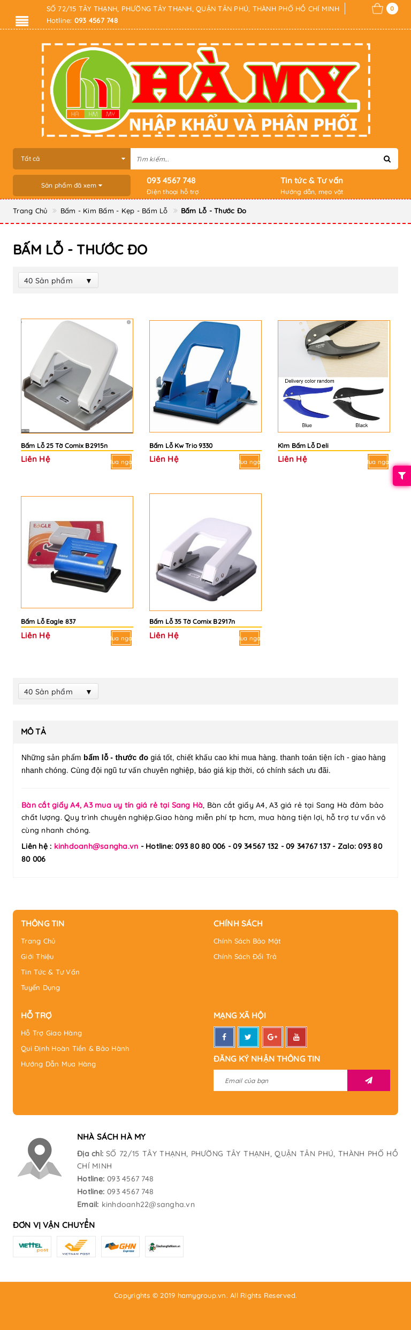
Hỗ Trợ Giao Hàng (51, 1033)
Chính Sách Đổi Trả (245, 956)
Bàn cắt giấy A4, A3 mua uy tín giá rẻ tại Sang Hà (112, 805)
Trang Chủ (38, 941)
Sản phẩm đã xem (71, 185)
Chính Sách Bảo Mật (247, 941)
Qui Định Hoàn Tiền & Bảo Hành (75, 1048)
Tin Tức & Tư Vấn (50, 972)
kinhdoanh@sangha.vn (96, 846)
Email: (88, 1204)
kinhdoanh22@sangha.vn (148, 1204)
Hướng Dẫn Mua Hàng (58, 1064)
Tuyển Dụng (40, 987)
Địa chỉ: (90, 1153)
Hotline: (90, 1179)
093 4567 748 (171, 180)
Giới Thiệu (37, 956)
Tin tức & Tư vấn (311, 180)
